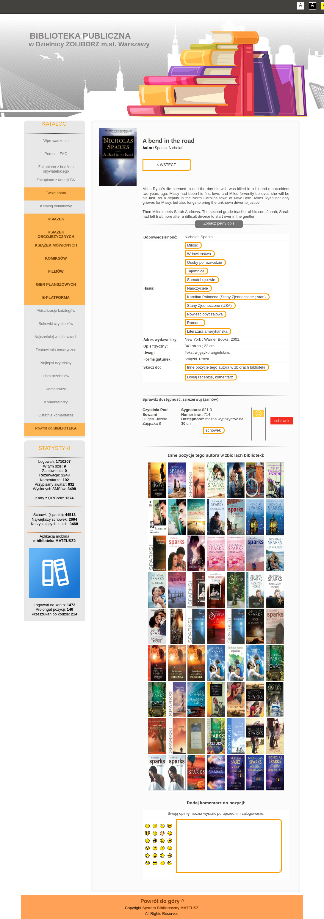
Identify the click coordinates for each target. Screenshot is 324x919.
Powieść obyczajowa (205, 314)
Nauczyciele (197, 288)
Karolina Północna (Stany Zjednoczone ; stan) (226, 297)
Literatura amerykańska (207, 331)
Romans (194, 322)
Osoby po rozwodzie (204, 262)
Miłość (192, 245)
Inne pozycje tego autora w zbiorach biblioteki (226, 367)
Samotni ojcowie (201, 279)
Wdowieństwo (199, 254)
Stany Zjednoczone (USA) (209, 305)
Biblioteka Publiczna (80, 35)
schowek (213, 430)
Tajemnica (196, 271)
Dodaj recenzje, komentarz (210, 377)
